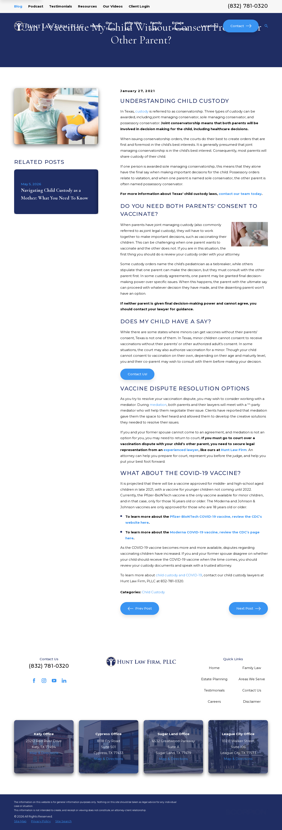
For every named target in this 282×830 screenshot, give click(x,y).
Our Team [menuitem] (111, 26)
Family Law (251, 668)
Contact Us (251, 690)
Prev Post (140, 608)
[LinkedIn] (64, 680)
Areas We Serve (252, 679)
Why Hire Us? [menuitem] (133, 26)
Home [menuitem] (95, 26)
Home (214, 668)
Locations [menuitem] (210, 26)
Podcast (35, 6)
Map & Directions (44, 753)
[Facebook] (34, 680)
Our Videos (113, 6)
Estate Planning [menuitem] (179, 26)
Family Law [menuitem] (156, 26)
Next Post (248, 608)
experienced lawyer (181, 450)
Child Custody (153, 592)
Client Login (139, 6)
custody (141, 111)
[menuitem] (20, 821)
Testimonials (60, 6)
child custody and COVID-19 (179, 575)
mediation (158, 405)
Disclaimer (252, 701)
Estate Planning (214, 679)
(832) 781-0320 (248, 6)
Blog (18, 6)
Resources (87, 6)
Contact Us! (137, 374)
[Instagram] (44, 680)
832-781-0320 (172, 581)
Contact (240, 26)
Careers (214, 701)
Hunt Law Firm (234, 450)
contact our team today (240, 194)
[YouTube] (54, 680)
